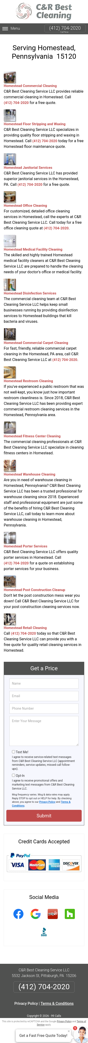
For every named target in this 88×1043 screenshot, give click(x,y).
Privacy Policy (47, 801)
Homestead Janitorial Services (28, 161)
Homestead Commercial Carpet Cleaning (36, 336)
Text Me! (22, 752)
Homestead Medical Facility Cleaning (33, 243)
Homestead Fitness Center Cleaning (32, 430)
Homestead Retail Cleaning (25, 621)
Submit (44, 816)
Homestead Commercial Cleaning (30, 79)
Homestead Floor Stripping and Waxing (34, 117)
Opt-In (20, 776)
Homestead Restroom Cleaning (28, 374)
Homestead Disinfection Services (30, 287)
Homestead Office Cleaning (25, 199)
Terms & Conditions (57, 1003)
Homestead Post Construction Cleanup (34, 583)
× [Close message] (69, 1031)
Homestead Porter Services (25, 540)
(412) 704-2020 (65, 28)
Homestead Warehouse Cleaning (29, 468)
